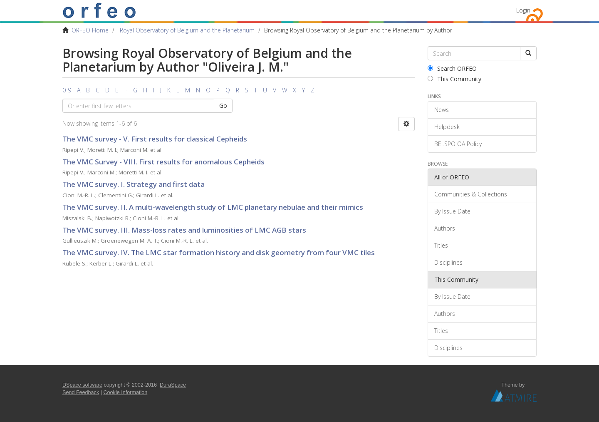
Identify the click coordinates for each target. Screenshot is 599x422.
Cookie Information (126, 392)
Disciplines (448, 262)
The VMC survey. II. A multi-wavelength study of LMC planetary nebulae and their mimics (212, 207)
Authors (444, 228)
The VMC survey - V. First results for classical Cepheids (154, 139)
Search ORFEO (452, 68)
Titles (441, 245)
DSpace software (82, 385)
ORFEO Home (90, 30)
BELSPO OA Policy (458, 144)
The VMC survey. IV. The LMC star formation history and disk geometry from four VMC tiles (218, 252)
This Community (454, 79)
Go (223, 105)
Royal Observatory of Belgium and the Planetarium (187, 30)
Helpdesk (447, 127)
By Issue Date (452, 211)
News (441, 110)
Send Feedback (80, 392)
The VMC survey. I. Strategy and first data (133, 184)
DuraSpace (173, 385)
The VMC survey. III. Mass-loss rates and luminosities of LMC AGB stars (184, 230)
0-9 (66, 90)
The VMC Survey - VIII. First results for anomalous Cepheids (163, 161)
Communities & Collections (470, 194)
